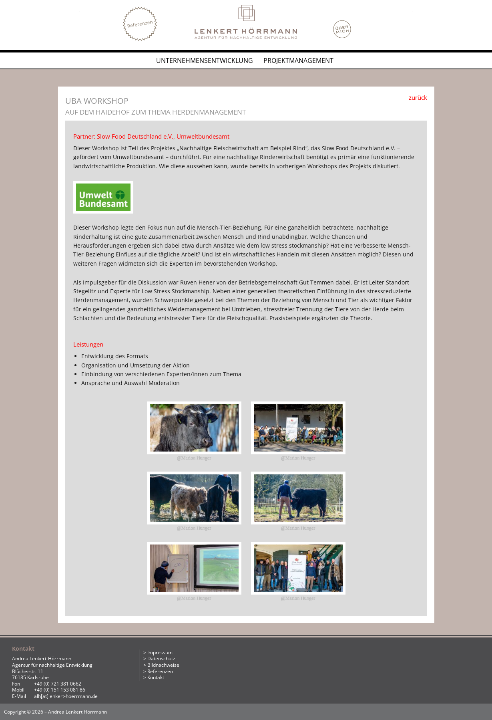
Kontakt (155, 677)
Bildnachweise (163, 665)
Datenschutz (161, 658)
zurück (418, 97)
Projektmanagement (298, 60)
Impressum (160, 652)
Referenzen (160, 671)
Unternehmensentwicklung (204, 60)
